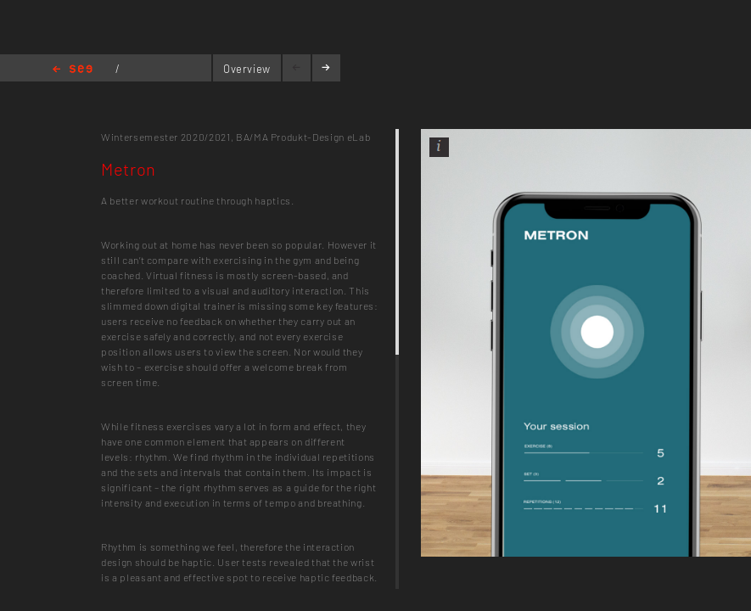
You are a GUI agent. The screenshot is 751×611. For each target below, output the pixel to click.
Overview (247, 69)
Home (72, 70)
